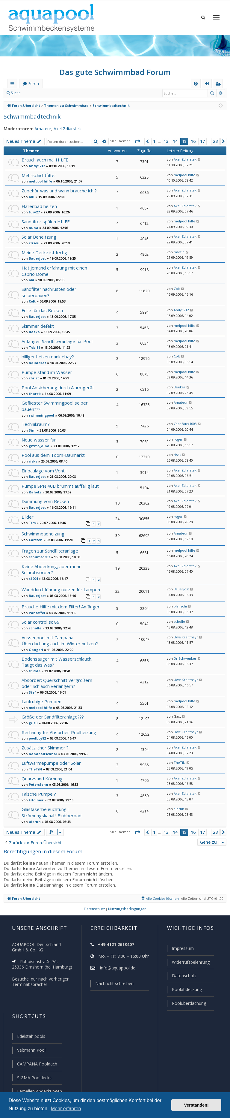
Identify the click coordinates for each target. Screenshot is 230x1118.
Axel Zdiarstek (63, 128)
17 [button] (202, 141)
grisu (32, 717)
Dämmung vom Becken (45, 499)
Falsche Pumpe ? (39, 788)
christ (32, 376)
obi (31, 279)
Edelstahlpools (30, 1037)
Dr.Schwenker (183, 654)
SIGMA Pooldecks (34, 1078)
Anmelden (38, 93)
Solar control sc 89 (40, 618)
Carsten (34, 537)
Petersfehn (37, 779)
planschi (179, 603)
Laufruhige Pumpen (41, 696)
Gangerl (34, 646)
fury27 (33, 212)
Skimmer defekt (37, 324)
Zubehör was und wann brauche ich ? (59, 190)
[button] (136, 141)
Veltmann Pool (30, 1051)
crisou (33, 243)
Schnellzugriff (13, 84)
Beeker (178, 386)
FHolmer (35, 795)
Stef (31, 687)
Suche (16, 93)
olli (30, 196)
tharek (33, 392)
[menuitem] (195, 83)
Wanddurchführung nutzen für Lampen (60, 586)
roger (177, 437)
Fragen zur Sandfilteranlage (49, 548)
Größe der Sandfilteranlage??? (52, 711)
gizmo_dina (37, 444)
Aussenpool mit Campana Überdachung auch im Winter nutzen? (59, 637)
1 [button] (153, 141)
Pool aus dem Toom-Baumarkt (52, 453)
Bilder (27, 514)
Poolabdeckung (184, 991)
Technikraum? (35, 422)
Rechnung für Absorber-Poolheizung (58, 727)
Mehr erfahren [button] (66, 1108)
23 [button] (215, 141)
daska (33, 330)
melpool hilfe (38, 181)
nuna (32, 227)
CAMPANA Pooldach (36, 1064)
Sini (31, 428)
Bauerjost (36, 258)
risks (32, 459)
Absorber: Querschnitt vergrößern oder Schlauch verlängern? (60, 678)
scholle (34, 624)
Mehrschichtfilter (38, 175)
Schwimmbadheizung (43, 531)
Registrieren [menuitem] (219, 84)
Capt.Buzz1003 (184, 422)
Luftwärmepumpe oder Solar (50, 757)
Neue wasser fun (38, 437)
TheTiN (34, 764)
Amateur (39, 128)
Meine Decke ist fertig (43, 252)
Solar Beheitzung (39, 236)
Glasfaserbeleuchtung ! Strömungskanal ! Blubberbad (51, 806)
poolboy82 (36, 733)
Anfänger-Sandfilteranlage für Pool (56, 339)
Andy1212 (36, 165)
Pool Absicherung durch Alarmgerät (57, 386)
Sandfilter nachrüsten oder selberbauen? (48, 291)
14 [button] (174, 141)
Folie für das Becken (42, 309)
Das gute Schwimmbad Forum (115, 72)
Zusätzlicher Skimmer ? (45, 742)
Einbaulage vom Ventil (44, 468)
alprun (33, 816)
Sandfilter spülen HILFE (45, 221)
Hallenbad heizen (39, 206)
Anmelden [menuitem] (208, 84)
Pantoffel (35, 609)
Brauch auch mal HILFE (45, 159)
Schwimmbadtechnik (30, 116)
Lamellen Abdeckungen (39, 1091)
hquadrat (35, 361)
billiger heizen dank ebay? (47, 355)
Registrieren (64, 93)
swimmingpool (40, 413)
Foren (33, 83)
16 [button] (192, 141)
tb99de (33, 666)
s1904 (33, 575)
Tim (31, 521)
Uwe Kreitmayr (184, 634)
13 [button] (165, 141)
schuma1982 (38, 554)
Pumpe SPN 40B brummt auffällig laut (59, 484)
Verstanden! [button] (196, 1105)
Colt (31, 300)
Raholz (33, 490)
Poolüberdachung (186, 1004)
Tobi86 (33, 346)
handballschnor (40, 748)
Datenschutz (181, 977)
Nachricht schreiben (112, 986)
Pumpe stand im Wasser (46, 370)
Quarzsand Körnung (42, 773)
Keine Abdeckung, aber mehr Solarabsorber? (50, 566)
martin (177, 252)
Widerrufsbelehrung (188, 964)
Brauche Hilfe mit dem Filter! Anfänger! (60, 603)
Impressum (180, 951)
